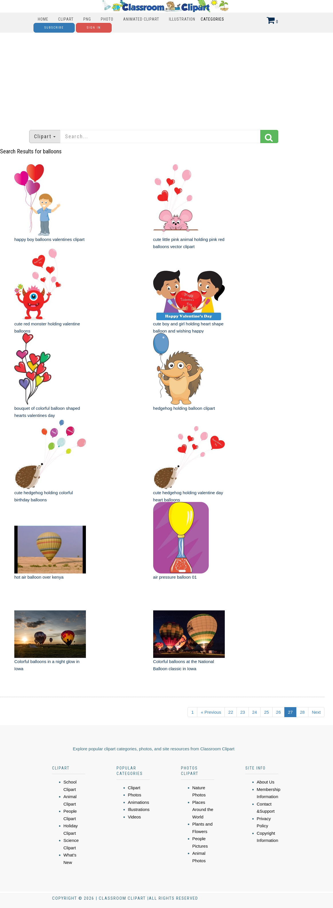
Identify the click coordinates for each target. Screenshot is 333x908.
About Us (266, 782)
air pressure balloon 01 (175, 577)
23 (242, 712)
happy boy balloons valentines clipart (49, 239)
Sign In (94, 27)
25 (266, 712)
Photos (134, 794)
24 (254, 712)
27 (290, 712)
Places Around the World (202, 809)
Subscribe (54, 27)
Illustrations (139, 809)
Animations (138, 802)
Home (43, 19)
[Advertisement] (166, 78)
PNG (87, 19)
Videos (134, 816)
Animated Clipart (141, 19)
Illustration (182, 19)
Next (316, 712)
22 (230, 712)
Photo (107, 19)
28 (302, 712)
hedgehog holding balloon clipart (184, 408)
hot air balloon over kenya (39, 577)
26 (278, 712)
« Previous (211, 712)
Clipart (66, 19)
